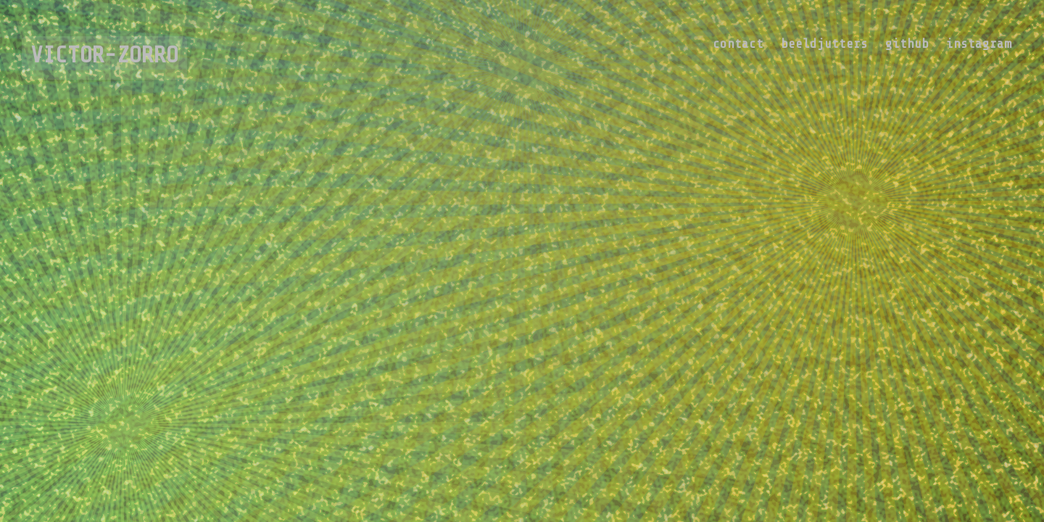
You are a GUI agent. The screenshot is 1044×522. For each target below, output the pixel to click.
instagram (978, 43)
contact (738, 43)
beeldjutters (824, 43)
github (907, 43)
